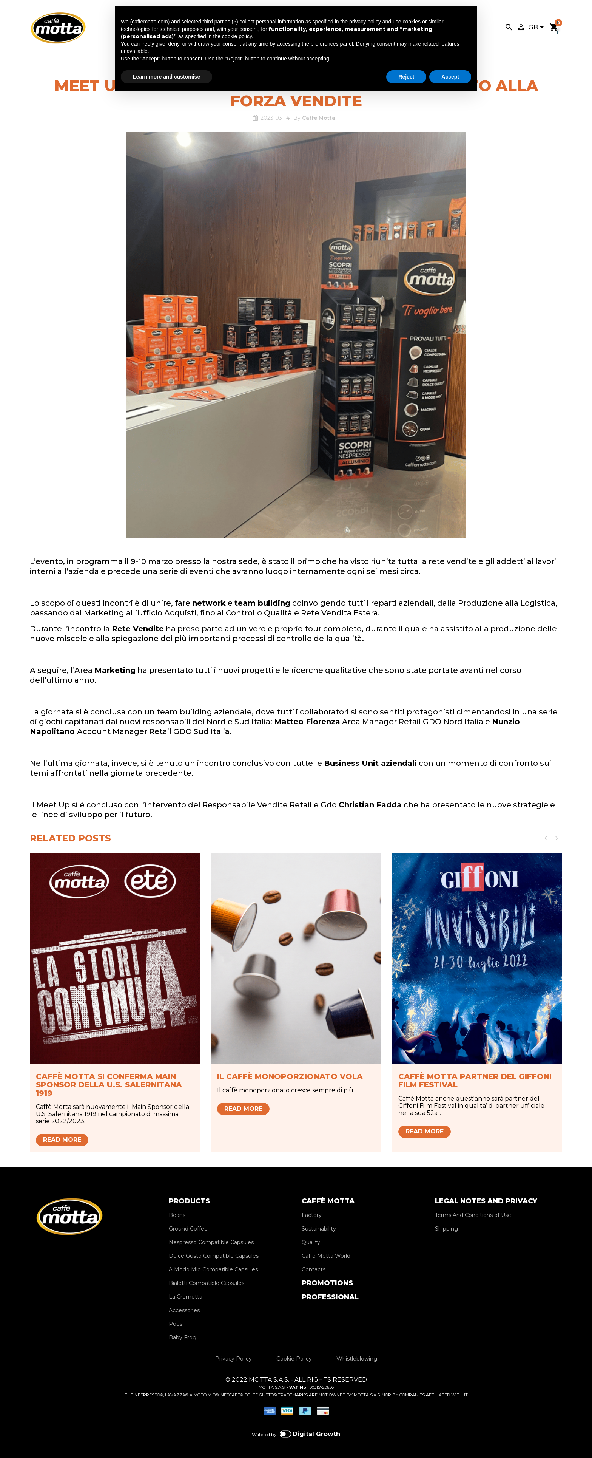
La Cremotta (185, 1296)
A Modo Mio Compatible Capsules (213, 1269)
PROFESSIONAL (330, 1297)
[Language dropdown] (537, 27)
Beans (177, 1215)
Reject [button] (406, 77)
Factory (312, 1215)
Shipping (446, 1228)
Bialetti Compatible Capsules (206, 1283)
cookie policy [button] (237, 36)
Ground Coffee (188, 1228)
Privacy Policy (233, 1358)
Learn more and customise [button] (166, 77)
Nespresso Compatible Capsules (211, 1242)
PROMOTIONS (327, 1283)
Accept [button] (450, 77)
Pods (175, 1323)
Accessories (184, 1310)
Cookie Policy (294, 1358)
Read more (62, 1139)
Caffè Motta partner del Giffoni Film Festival (475, 1080)
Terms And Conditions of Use (473, 1215)
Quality (311, 1242)
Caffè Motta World (326, 1255)
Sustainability (319, 1228)
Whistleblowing (356, 1358)
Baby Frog (182, 1337)
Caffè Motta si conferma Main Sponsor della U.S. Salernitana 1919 (109, 1085)
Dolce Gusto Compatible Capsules (214, 1255)
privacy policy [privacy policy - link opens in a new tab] (365, 22)
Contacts (313, 1269)
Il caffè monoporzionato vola (290, 1076)
